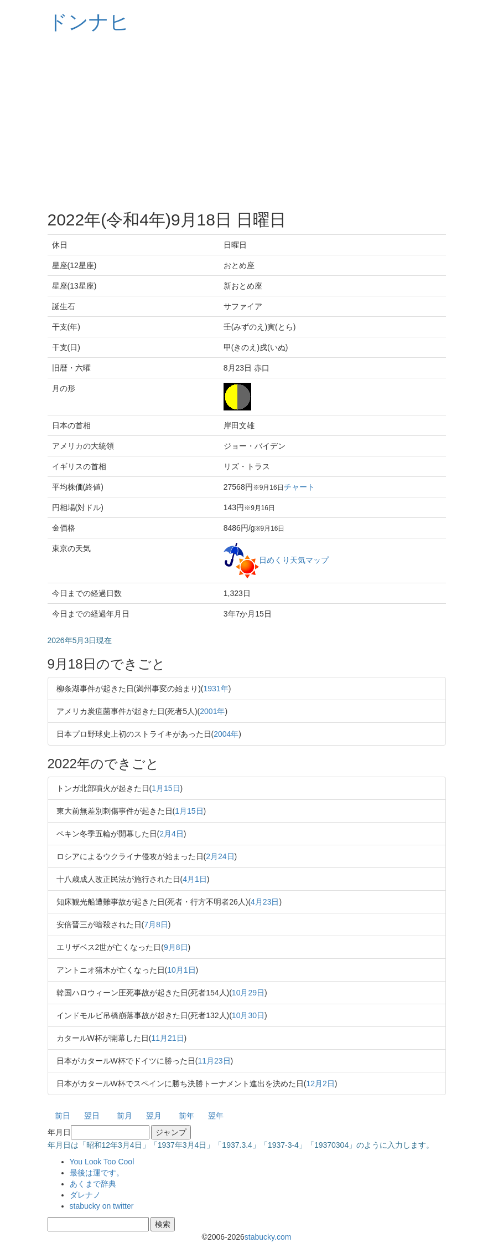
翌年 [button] (216, 1115)
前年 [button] (186, 1115)
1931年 (216, 688)
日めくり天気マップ (294, 559)
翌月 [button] (154, 1115)
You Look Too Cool (102, 1161)
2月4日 (171, 833)
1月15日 (166, 788)
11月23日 (214, 1060)
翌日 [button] (92, 1115)
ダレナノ (85, 1194)
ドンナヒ (88, 22)
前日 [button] (62, 1115)
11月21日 (167, 1038)
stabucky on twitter (102, 1205)
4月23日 (265, 901)
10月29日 (248, 992)
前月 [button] (124, 1115)
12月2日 (320, 1083)
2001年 (212, 711)
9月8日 (176, 947)
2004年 (226, 734)
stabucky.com (268, 1236)
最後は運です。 (97, 1172)
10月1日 (181, 969)
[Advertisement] (246, 121)
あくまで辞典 (93, 1183)
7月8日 (156, 924)
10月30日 (248, 1015)
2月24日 (220, 856)
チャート (299, 486)
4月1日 (195, 879)
